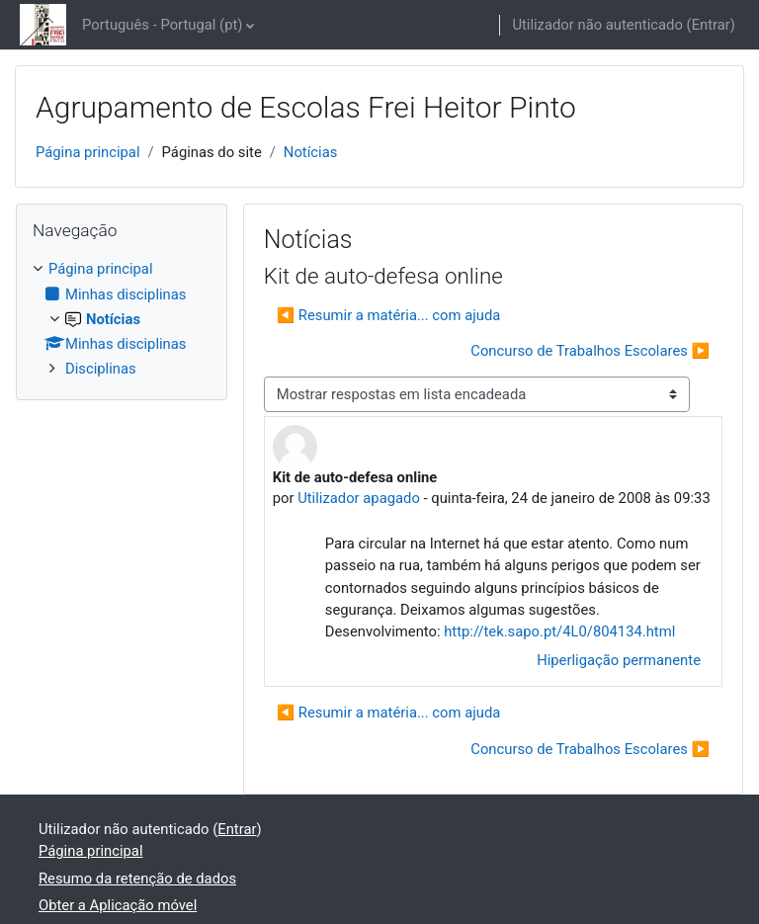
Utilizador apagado (358, 498)
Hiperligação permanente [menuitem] (619, 660)
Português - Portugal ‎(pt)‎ (162, 25)
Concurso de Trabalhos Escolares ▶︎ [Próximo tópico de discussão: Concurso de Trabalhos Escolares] (590, 351)
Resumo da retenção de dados (137, 878)
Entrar (711, 25)
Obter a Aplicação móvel (118, 905)
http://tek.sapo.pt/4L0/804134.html (559, 631)
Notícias (311, 152)
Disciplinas (100, 369)
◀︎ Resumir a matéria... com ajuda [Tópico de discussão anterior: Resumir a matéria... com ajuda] (389, 315)
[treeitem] (122, 318)
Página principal (88, 152)
